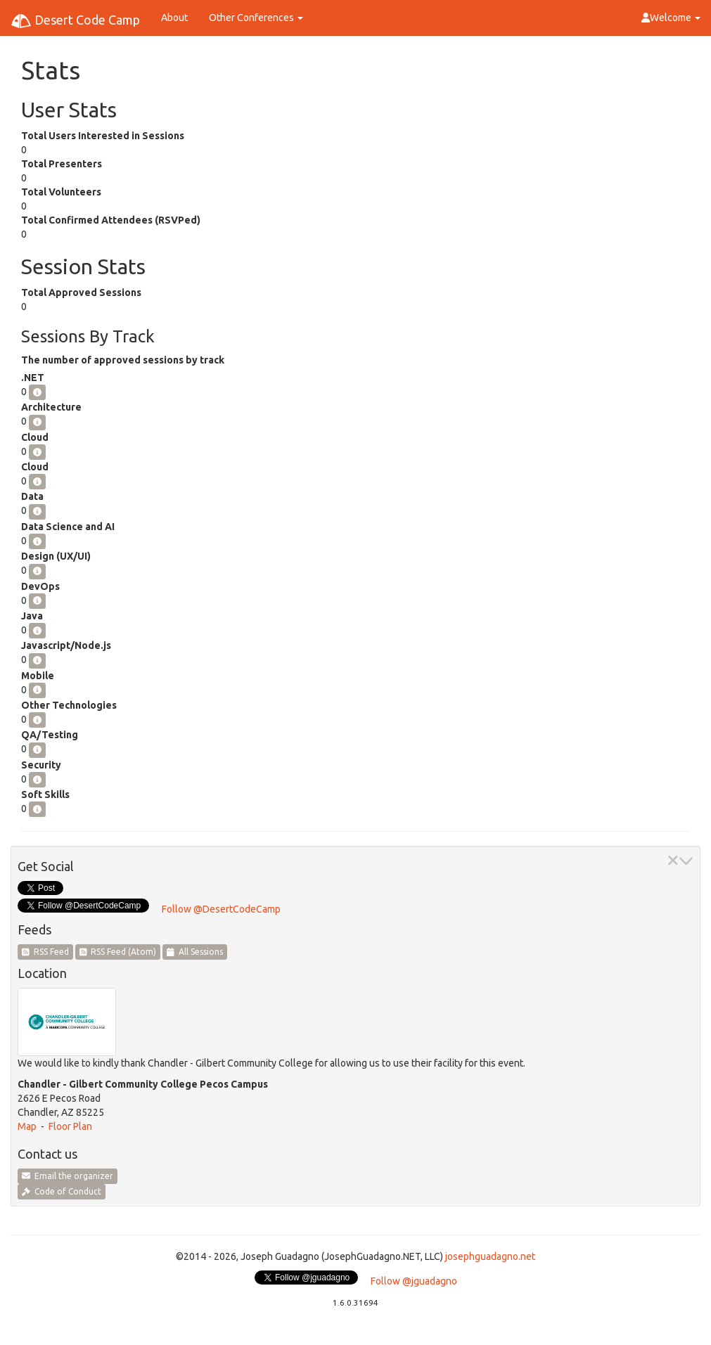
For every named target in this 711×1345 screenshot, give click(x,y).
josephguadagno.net (490, 1256)
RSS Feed (45, 951)
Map (27, 1126)
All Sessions (195, 951)
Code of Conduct (61, 1191)
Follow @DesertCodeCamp (221, 909)
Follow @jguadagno (414, 1281)
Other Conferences (256, 17)
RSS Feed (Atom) (118, 951)
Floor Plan (70, 1126)
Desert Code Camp (75, 21)
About (174, 17)
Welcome (670, 17)
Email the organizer (67, 1175)
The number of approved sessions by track (122, 360)
